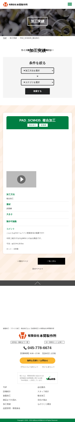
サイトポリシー (48, 367)
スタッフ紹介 (43, 391)
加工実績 (7, 404)
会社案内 (41, 387)
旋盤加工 (7, 396)
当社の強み (42, 400)
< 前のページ (23, 261)
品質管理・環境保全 (11, 408)
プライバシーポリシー (29, 367)
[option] (37, 149)
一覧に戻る (51, 261)
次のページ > (37, 269)
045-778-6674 (39, 348)
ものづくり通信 (44, 404)
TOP (5, 38)
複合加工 (41, 396)
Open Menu (69, 4)
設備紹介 (7, 391)
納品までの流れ (9, 400)
